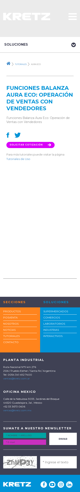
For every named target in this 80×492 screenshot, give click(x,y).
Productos (12, 311)
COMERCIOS (51, 317)
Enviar (63, 439)
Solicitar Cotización (30, 144)
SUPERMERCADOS (55, 311)
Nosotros (11, 323)
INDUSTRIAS (51, 329)
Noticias (9, 329)
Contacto (11, 342)
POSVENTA (10, 317)
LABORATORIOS (54, 323)
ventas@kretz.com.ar (16, 378)
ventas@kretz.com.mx (17, 410)
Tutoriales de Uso (18, 159)
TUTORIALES (11, 336)
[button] (72, 16)
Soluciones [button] (40, 45)
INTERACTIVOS (53, 336)
